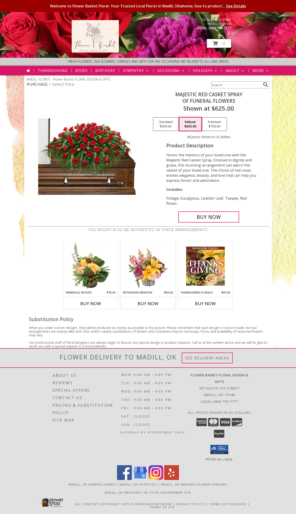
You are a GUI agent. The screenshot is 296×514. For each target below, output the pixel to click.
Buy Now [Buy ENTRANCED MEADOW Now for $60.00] (148, 303)
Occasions (171, 70)
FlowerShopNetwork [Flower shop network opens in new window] (151, 504)
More (261, 70)
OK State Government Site (167, 492)
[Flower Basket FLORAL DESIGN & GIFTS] (95, 51)
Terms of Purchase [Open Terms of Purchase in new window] (228, 504)
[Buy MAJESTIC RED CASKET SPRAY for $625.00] (208, 217)
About (235, 70)
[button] (219, 43)
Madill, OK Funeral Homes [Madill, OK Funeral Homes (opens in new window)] (92, 484)
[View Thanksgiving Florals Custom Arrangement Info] (205, 266)
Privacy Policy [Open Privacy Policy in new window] (190, 504)
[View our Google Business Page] (140, 478)
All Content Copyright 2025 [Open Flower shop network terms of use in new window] (102, 504)
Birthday (105, 70)
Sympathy (136, 70)
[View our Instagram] (155, 478)
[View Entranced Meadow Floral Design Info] (148, 266)
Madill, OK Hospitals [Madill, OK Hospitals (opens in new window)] (138, 484)
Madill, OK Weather (122, 492)
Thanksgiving (53, 70)
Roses (81, 70)
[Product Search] (236, 85)
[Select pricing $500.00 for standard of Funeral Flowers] (165, 124)
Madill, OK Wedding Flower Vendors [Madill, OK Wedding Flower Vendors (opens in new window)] (194, 484)
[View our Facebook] (124, 478)
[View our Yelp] (171, 478)
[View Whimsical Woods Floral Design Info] (90, 266)
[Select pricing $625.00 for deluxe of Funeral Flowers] (190, 124)
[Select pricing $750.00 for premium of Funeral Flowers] (214, 124)
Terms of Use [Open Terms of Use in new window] (162, 507)
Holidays (205, 70)
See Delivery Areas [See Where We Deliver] (207, 358)
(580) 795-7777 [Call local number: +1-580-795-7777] (219, 28)
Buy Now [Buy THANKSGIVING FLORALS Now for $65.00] (205, 303)
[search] (265, 84)
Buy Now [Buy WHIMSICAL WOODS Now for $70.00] (90, 303)
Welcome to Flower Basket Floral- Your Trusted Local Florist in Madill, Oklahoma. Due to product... (148, 6)
